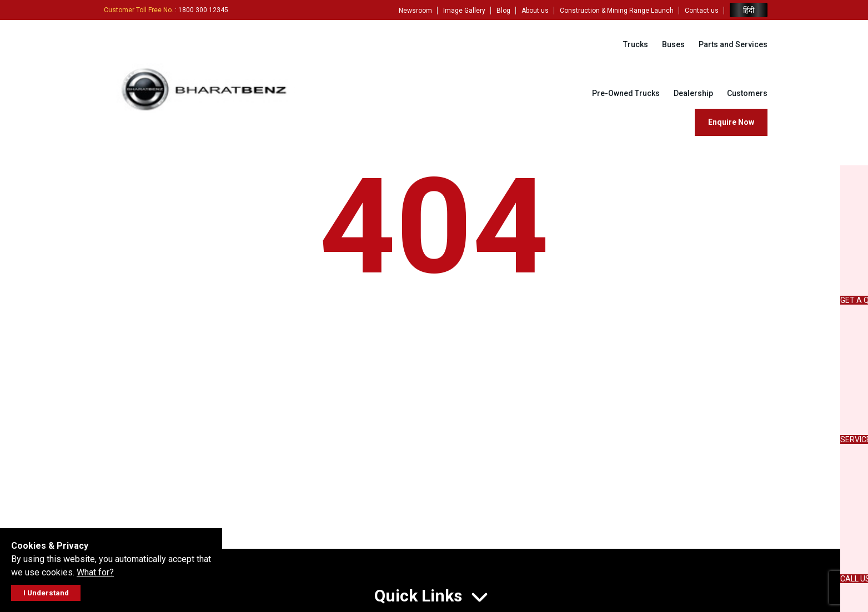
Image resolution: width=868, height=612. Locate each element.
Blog (503, 10)
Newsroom (415, 10)
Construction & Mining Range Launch (617, 10)
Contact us (702, 10)
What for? (95, 572)
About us (535, 10)
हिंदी (748, 10)
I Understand (46, 593)
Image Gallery (464, 10)
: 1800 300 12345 (166, 10)
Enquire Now (731, 122)
